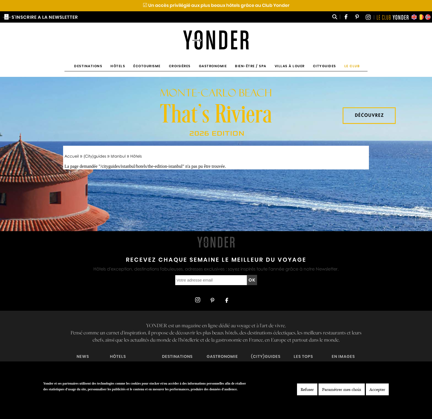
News (83, 356)
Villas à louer (290, 66)
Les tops (303, 356)
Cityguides (324, 66)
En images (343, 356)
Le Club (352, 66)
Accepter (377, 389)
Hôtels (117, 66)
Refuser (307, 389)
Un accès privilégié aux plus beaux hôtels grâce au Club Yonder (216, 5)
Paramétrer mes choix (341, 389)
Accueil (71, 156)
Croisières (180, 66)
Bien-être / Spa (250, 66)
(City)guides (94, 156)
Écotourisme (147, 66)
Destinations (88, 66)
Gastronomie (213, 66)
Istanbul (118, 156)
